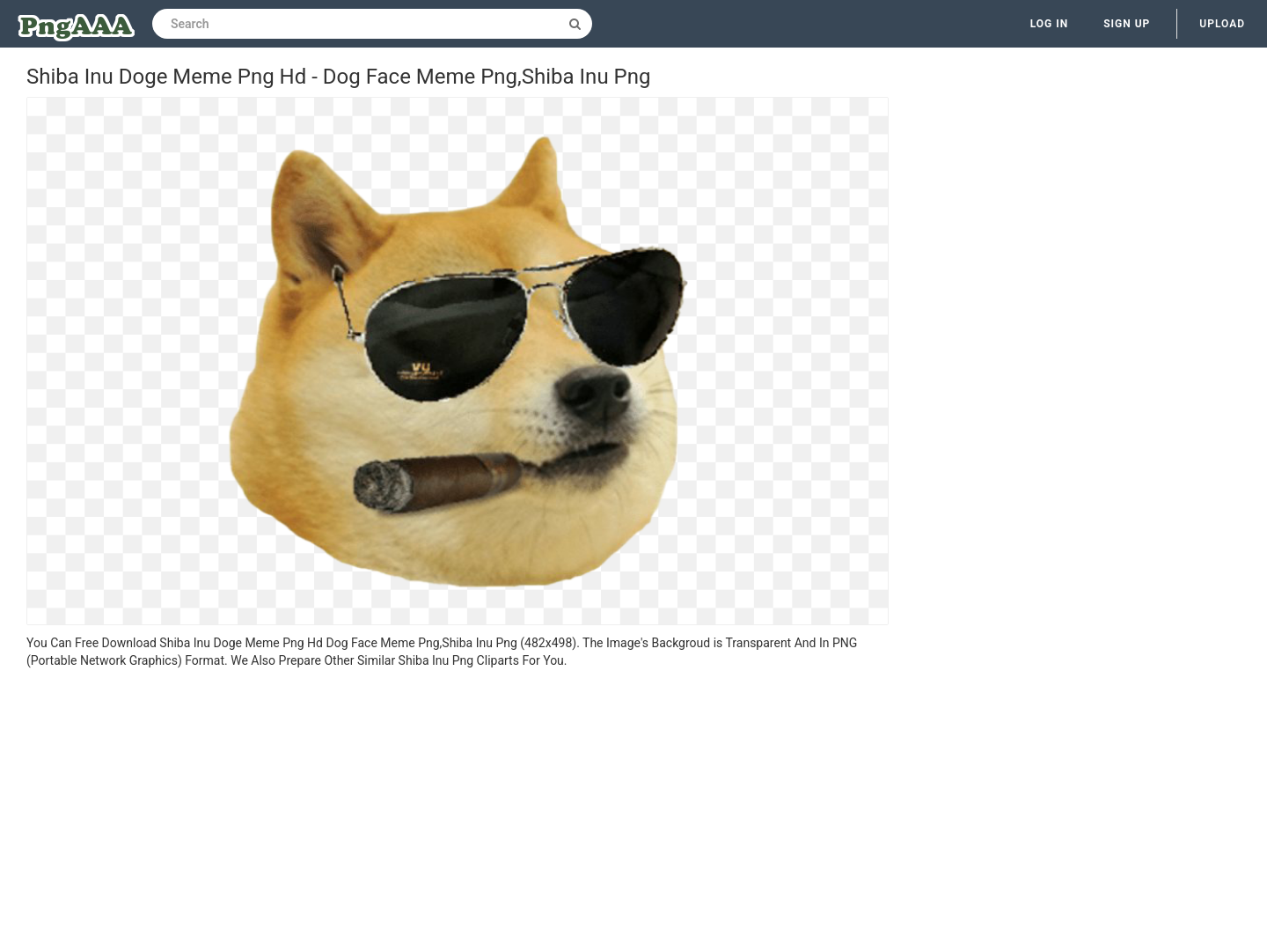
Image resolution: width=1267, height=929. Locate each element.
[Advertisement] (457, 801)
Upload (1222, 24)
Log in (1049, 24)
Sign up (1126, 24)
